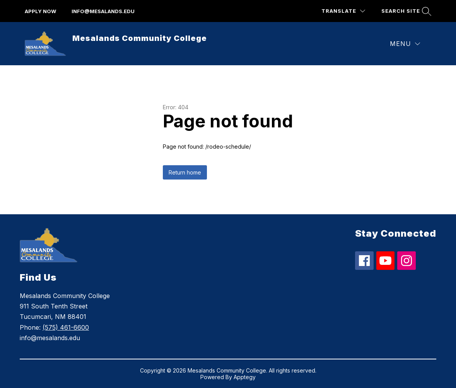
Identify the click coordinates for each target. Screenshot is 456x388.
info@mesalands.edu (103, 11)
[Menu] (405, 44)
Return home (185, 172)
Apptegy (245, 377)
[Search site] (405, 11)
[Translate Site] (343, 11)
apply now (40, 11)
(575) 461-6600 (66, 327)
